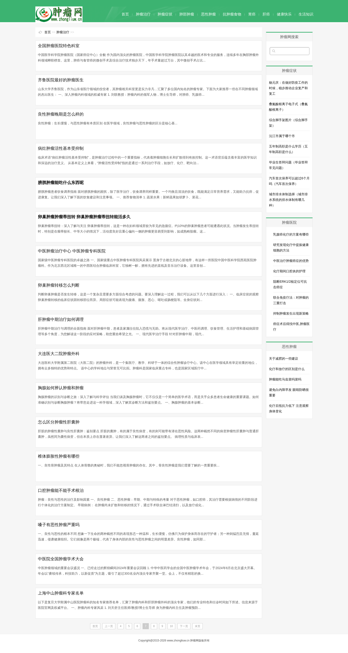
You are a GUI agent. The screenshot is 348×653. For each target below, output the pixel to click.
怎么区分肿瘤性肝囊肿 (58, 422)
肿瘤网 (194, 640)
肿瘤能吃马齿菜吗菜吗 (285, 379)
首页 (125, 14)
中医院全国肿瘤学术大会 (61, 559)
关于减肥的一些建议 (283, 358)
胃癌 (252, 14)
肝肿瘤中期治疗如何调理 (61, 319)
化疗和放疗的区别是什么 (287, 369)
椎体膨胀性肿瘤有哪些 (58, 456)
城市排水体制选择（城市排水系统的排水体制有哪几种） (288, 199)
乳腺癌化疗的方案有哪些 (291, 234)
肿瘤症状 (165, 14)
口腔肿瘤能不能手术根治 (61, 490)
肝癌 (266, 14)
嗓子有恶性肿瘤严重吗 (58, 524)
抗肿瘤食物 (232, 14)
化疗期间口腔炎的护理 (289, 271)
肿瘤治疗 (143, 14)
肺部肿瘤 (186, 14)
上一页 (109, 626)
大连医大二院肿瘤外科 (58, 353)
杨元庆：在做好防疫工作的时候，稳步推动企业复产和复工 (288, 88)
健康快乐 (284, 14)
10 (171, 626)
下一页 (184, 626)
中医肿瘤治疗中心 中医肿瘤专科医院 (72, 251)
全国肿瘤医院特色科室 (58, 45)
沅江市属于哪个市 (282, 136)
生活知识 (306, 14)
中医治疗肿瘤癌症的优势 (291, 261)
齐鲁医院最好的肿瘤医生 (61, 80)
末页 (197, 626)
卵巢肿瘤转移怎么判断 (58, 285)
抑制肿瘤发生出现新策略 (291, 313)
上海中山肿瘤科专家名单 (61, 593)
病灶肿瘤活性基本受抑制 (61, 148)
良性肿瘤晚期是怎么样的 (61, 114)
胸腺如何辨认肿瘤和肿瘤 (61, 388)
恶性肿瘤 (208, 14)
